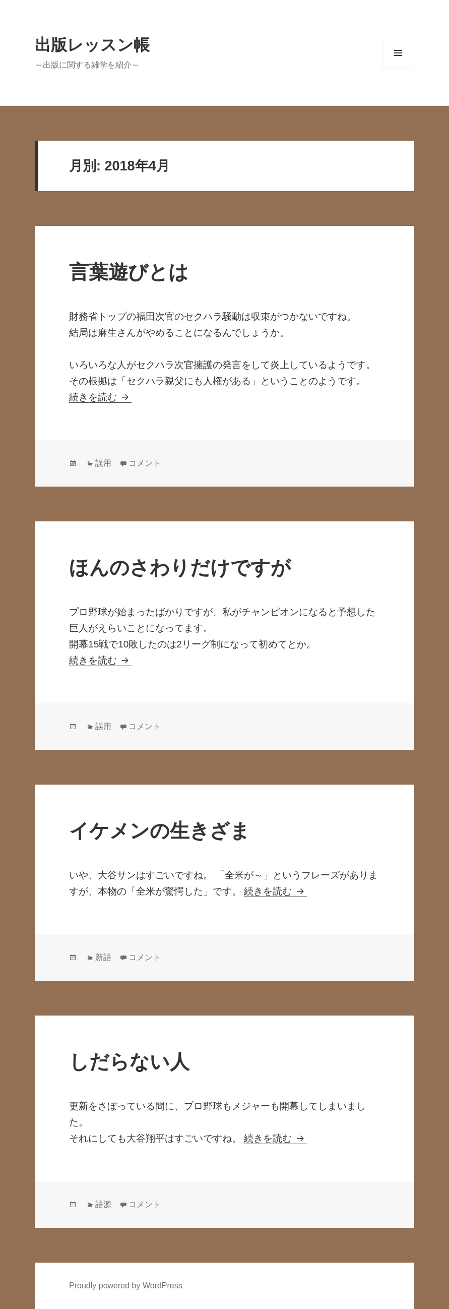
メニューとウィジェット (398, 53)
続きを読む (100, 397)
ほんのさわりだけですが (180, 567)
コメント (145, 463)
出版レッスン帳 (92, 45)
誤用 (103, 463)
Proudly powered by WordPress (125, 1285)
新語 (103, 957)
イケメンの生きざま (159, 831)
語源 (103, 1204)
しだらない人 (129, 1062)
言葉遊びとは (128, 272)
